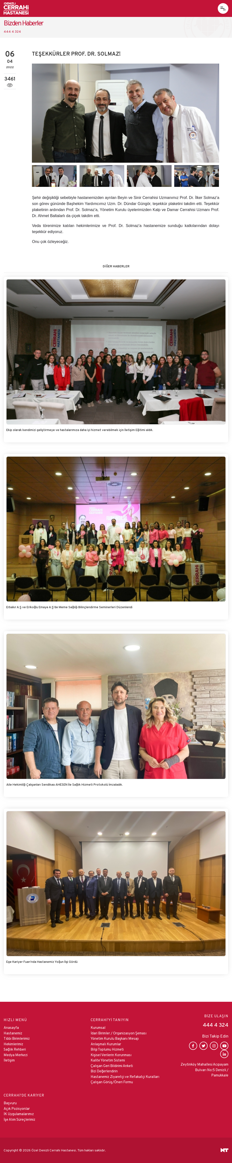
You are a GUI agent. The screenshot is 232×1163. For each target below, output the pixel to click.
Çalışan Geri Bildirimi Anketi (112, 1065)
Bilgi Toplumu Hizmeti (107, 1049)
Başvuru (10, 1103)
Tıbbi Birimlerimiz (17, 1038)
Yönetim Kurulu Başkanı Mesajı (115, 1038)
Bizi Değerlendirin (104, 1071)
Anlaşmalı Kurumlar (106, 1044)
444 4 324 (12, 31)
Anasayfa (11, 1027)
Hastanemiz (13, 1033)
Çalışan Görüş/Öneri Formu (112, 1082)
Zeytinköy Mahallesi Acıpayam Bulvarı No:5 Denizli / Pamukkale (204, 1069)
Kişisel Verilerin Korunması (111, 1055)
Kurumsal (98, 1027)
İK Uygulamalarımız (19, 1114)
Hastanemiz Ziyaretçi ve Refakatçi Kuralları (125, 1076)
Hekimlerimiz (13, 1044)
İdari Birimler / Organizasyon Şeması (118, 1033)
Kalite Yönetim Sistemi (108, 1060)
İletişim (9, 1060)
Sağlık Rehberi (15, 1049)
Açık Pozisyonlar (17, 1108)
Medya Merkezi (16, 1055)
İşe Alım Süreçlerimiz (19, 1119)
